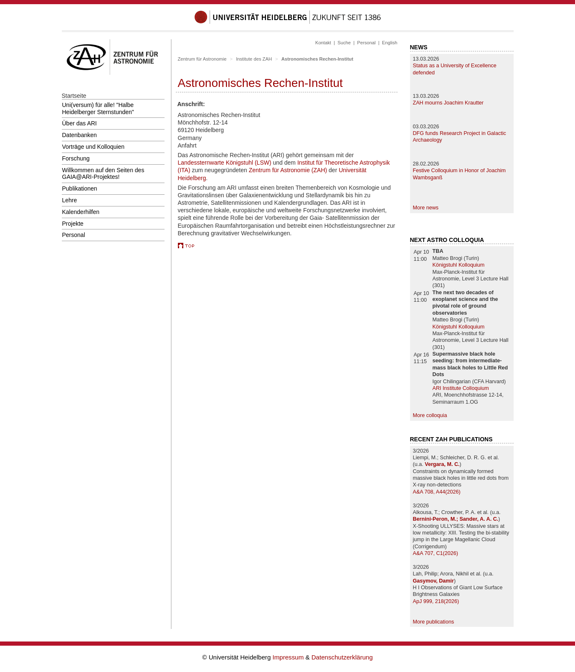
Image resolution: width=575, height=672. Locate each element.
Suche (344, 42)
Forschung (76, 158)
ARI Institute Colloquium (461, 388)
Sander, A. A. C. (478, 519)
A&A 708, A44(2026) (437, 492)
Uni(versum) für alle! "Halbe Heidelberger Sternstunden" (98, 108)
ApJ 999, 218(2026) (436, 601)
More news (426, 208)
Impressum (289, 657)
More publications (433, 622)
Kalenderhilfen (81, 212)
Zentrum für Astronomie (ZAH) (288, 170)
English (390, 42)
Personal (73, 235)
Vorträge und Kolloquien (93, 146)
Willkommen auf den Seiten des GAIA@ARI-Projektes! (103, 174)
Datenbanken (79, 135)
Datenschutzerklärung (342, 657)
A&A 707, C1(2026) (435, 553)
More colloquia (430, 415)
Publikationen (79, 188)
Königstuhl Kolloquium (459, 265)
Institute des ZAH (254, 58)
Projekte (73, 223)
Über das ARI (79, 123)
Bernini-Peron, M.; (436, 519)
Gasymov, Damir (433, 581)
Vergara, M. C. (442, 464)
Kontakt (323, 42)
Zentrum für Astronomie (202, 58)
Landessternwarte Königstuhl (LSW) (224, 162)
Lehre (69, 200)
